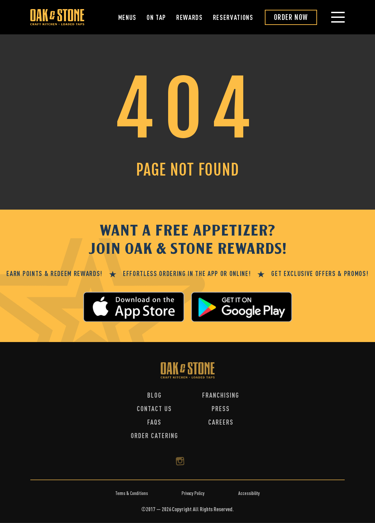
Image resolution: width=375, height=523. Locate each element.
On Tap (156, 17)
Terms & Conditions (131, 493)
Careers (220, 422)
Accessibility (249, 493)
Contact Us (154, 408)
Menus (127, 17)
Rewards (189, 17)
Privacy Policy (193, 493)
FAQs (154, 422)
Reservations (233, 17)
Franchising (220, 395)
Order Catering (154, 435)
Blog (154, 395)
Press (221, 408)
